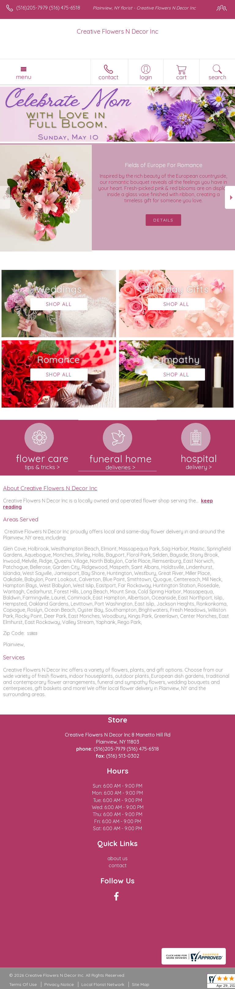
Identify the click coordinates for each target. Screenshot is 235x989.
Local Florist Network (102, 984)
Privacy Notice (59, 984)
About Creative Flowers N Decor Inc (50, 488)
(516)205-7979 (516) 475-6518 (48, 8)
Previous (5, 197)
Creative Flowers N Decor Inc (117, 31)
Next (230, 197)
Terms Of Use (23, 984)
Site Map (140, 984)
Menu (23, 76)
